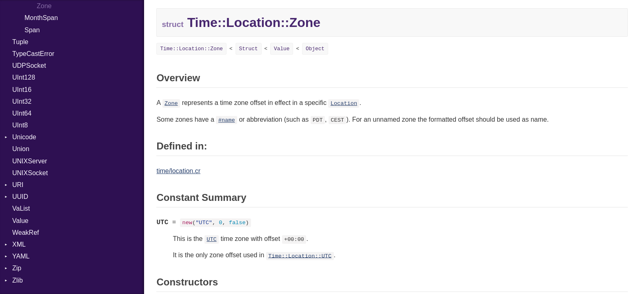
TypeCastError (33, 53)
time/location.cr (178, 170)
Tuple (20, 41)
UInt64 (21, 113)
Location (344, 103)
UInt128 (23, 77)
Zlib (17, 280)
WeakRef (25, 232)
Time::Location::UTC (299, 256)
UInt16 (21, 89)
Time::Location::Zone (191, 49)
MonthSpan (41, 17)
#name (226, 120)
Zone (44, 5)
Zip (16, 268)
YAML (20, 256)
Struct (248, 49)
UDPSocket (29, 65)
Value (20, 220)
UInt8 (20, 125)
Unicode (24, 137)
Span (32, 30)
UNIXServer (29, 161)
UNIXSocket (30, 172)
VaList (21, 208)
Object (315, 49)
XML (19, 244)
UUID (20, 196)
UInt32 (21, 101)
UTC (211, 239)
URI (18, 184)
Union (20, 148)
